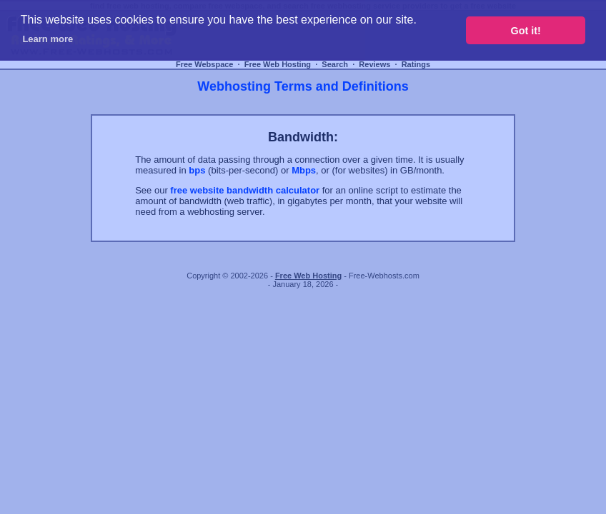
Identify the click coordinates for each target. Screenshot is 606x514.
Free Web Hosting (277, 64)
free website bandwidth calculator (244, 190)
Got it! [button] (526, 30)
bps (197, 170)
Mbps (304, 170)
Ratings (415, 64)
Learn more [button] (47, 39)
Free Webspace (205, 64)
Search (334, 64)
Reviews (374, 64)
